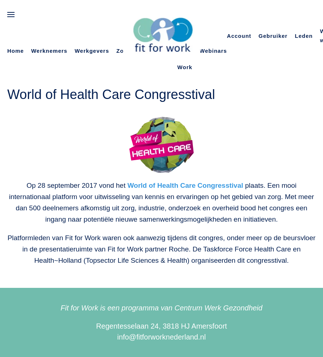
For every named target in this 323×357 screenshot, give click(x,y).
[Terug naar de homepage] (161, 36)
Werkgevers (91, 51)
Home (15, 51)
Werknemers (49, 51)
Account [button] (239, 36)
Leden (303, 36)
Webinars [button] (213, 51)
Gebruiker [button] (273, 36)
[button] (11, 14)
